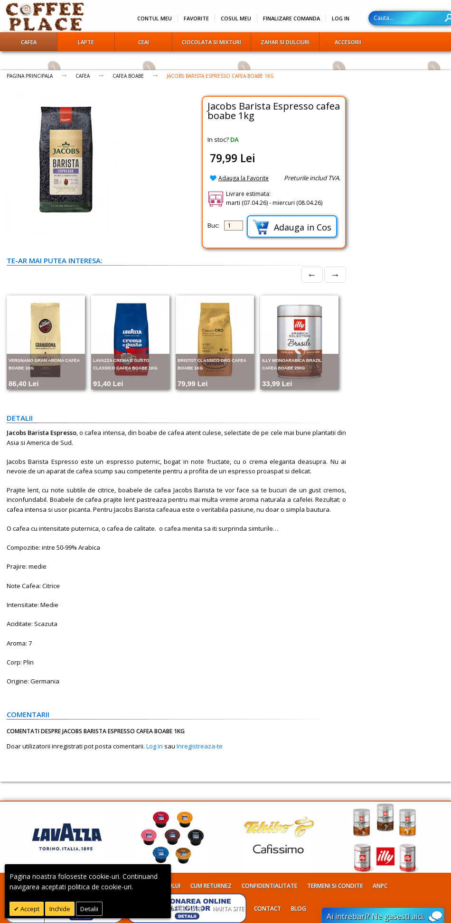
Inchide (59, 909)
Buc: (213, 225)
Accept (29, 909)
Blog (298, 909)
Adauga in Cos (292, 227)
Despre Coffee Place (173, 909)
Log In (340, 18)
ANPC (380, 886)
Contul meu (154, 18)
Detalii (89, 909)
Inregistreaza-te (200, 746)
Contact (267, 909)
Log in (154, 746)
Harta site (228, 909)
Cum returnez (211, 886)
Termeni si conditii (335, 886)
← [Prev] (312, 274)
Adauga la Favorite (243, 178)
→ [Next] (335, 274)
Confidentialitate (269, 886)
